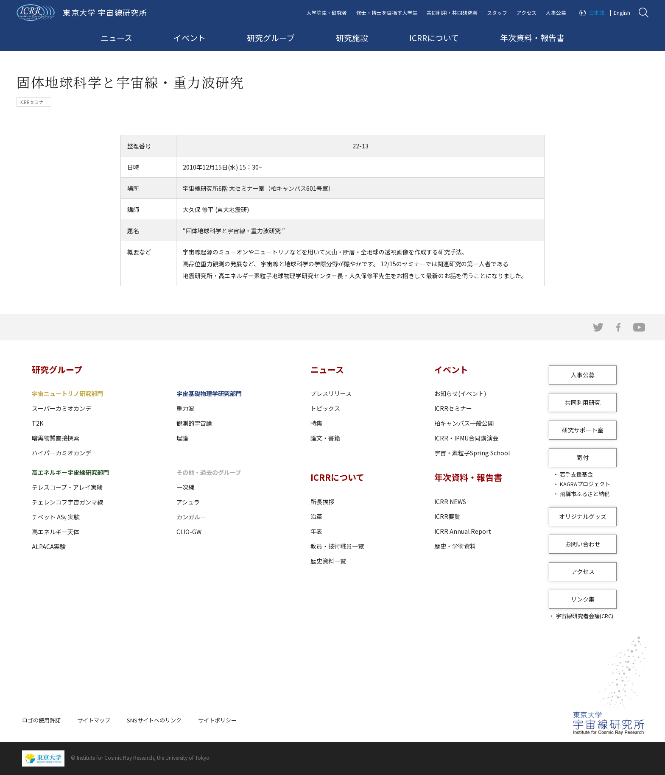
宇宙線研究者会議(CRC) (584, 616)
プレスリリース (331, 393)
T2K (37, 423)
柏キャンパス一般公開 (464, 423)
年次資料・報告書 (532, 37)
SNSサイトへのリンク (154, 720)
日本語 (596, 12)
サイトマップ (93, 720)
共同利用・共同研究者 (452, 12)
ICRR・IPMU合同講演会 (466, 438)
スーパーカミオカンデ (61, 408)
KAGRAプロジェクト (585, 484)
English (622, 12)
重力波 (185, 408)
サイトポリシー (217, 720)
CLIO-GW (188, 531)
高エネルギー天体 (55, 531)
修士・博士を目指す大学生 (386, 12)
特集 (316, 423)
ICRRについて (434, 37)
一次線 (185, 487)
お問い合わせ (583, 544)
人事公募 (556, 12)
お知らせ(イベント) (460, 393)
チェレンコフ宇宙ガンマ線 (67, 502)
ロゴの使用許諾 (41, 720)
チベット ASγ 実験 (56, 517)
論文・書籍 (325, 438)
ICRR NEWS (450, 501)
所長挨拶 (322, 501)
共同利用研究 (583, 402)
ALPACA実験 (49, 546)
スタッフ (497, 12)
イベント (189, 37)
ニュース (116, 37)
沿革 (316, 516)
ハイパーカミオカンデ (61, 453)
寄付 (583, 457)
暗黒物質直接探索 (55, 438)
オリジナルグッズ (582, 516)
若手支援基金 (576, 474)
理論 (182, 438)
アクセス (526, 12)
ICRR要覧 (447, 516)
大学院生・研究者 (326, 12)
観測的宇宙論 (194, 423)
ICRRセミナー (453, 408)
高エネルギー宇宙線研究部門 (70, 472)
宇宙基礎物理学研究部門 (209, 393)
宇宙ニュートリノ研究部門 (67, 393)
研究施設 (352, 37)
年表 (316, 531)
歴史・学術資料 (455, 546)
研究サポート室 (583, 430)
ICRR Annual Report (462, 531)
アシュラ (188, 502)
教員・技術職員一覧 (337, 546)
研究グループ (271, 37)
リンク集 (583, 599)
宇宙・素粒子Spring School (472, 453)
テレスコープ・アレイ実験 (67, 487)
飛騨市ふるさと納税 (584, 494)
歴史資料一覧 (328, 561)
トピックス (325, 408)
